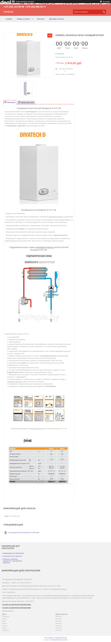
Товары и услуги (23, 19)
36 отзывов (106, 1)
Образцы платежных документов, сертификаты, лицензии (13, 561)
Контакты (41, 19)
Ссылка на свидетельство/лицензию (16, 604)
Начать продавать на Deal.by (25, 1)
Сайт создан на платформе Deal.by (55, 638)
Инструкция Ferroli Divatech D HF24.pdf (23, 532)
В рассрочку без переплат (12, 556)
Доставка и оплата (56, 19)
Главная (9, 19)
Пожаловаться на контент (59, 640)
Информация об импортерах (13, 553)
